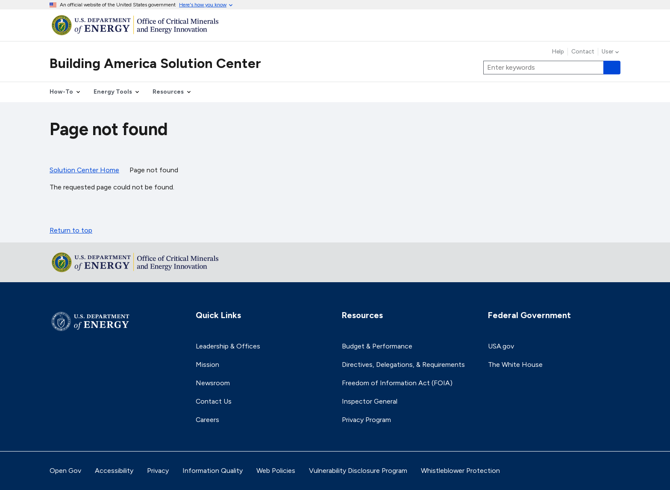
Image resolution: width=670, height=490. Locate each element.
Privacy (158, 470)
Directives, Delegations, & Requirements (403, 364)
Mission (207, 364)
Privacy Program (366, 420)
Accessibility (114, 470)
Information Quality (212, 470)
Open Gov (65, 470)
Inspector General (369, 401)
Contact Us (214, 401)
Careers (207, 420)
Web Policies (275, 470)
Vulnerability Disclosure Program (358, 470)
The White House (515, 364)
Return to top (71, 230)
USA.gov (501, 346)
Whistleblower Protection (460, 470)
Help (558, 52)
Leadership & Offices (228, 346)
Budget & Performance (377, 346)
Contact (582, 52)
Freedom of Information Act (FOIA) (397, 383)
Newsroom (213, 383)
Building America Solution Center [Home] (155, 63)
